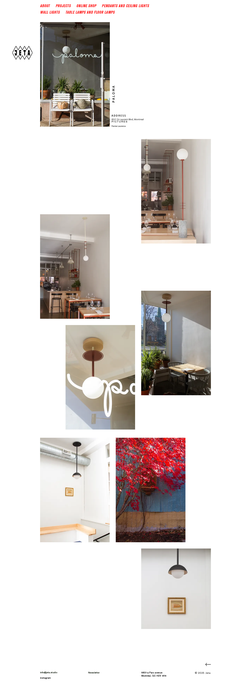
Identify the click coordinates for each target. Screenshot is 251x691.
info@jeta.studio (48, 672)
